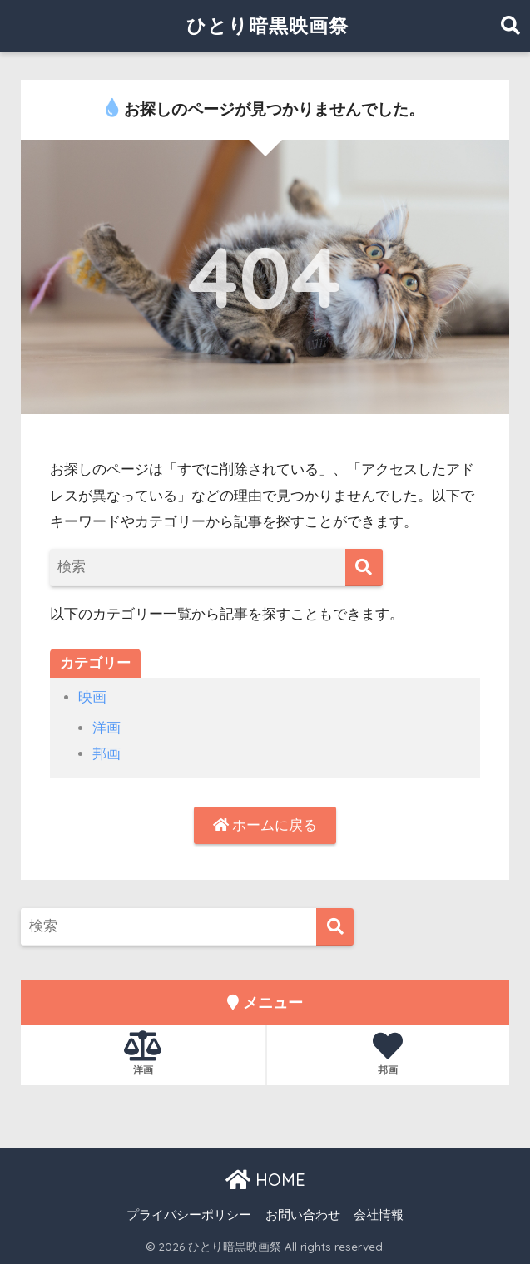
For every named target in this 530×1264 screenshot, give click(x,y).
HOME (265, 1179)
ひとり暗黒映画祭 (267, 25)
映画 (92, 697)
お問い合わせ (302, 1215)
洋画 (106, 728)
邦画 (106, 754)
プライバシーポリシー (188, 1215)
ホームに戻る (265, 825)
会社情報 (379, 1215)
